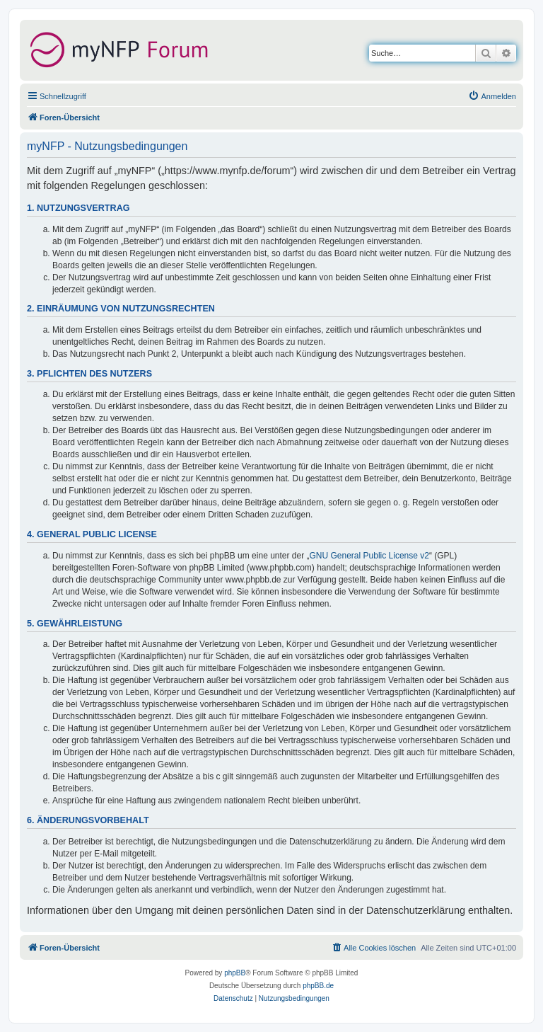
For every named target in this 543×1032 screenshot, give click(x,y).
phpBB (234, 973)
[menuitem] (492, 96)
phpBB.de (318, 986)
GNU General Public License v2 (369, 556)
